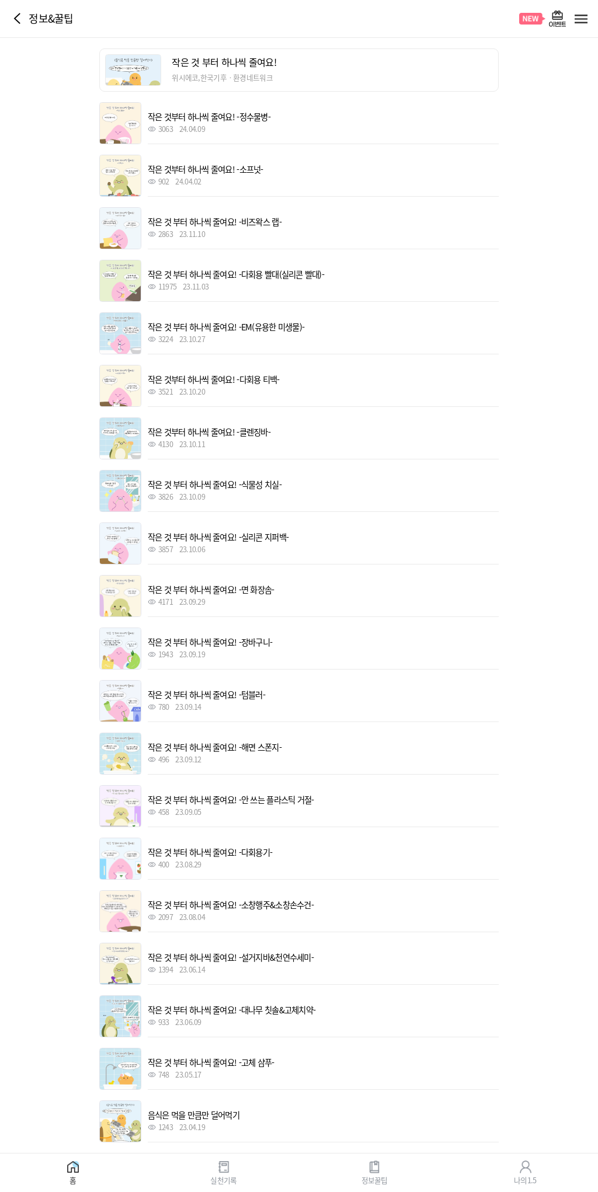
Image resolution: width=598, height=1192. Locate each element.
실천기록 (223, 1179)
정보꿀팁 (374, 1179)
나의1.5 (525, 1179)
